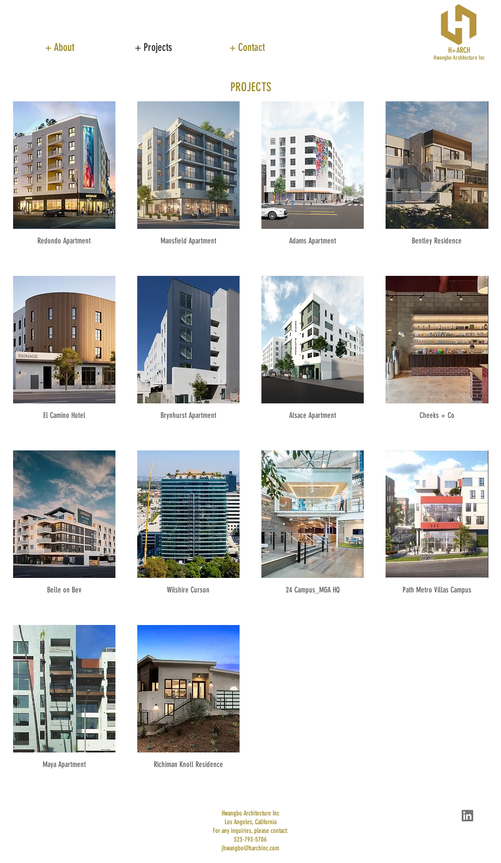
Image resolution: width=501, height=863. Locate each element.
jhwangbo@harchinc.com (250, 848)
